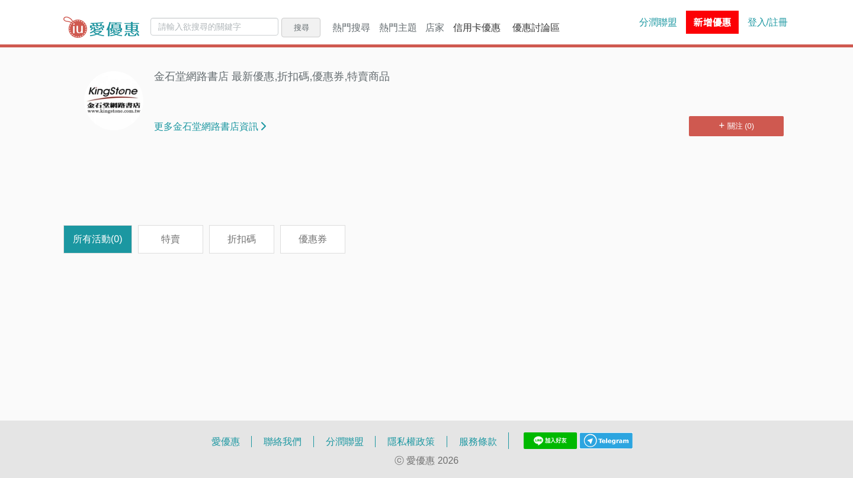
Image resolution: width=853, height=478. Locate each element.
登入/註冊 (768, 22)
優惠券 (313, 239)
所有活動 (98, 239)
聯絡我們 (283, 441)
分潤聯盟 (658, 22)
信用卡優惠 (477, 27)
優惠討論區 (536, 27)
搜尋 (301, 27)
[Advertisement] (426, 186)
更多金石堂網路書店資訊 (210, 126)
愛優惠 (225, 441)
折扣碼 (241, 239)
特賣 (170, 239)
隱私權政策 (411, 441)
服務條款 (478, 441)
